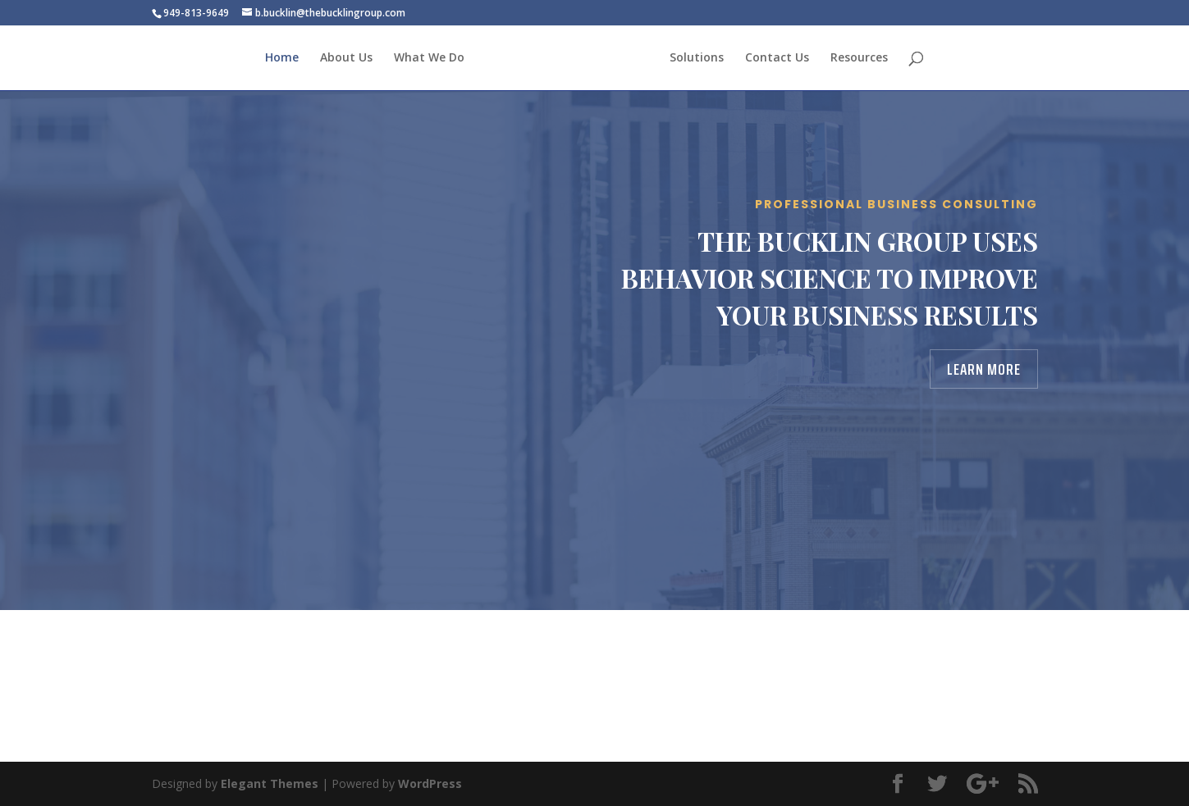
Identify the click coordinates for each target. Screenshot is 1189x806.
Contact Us (777, 58)
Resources (859, 58)
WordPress (430, 783)
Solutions (697, 58)
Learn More (984, 369)
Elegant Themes (269, 783)
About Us (346, 58)
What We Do (429, 58)
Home (282, 58)
